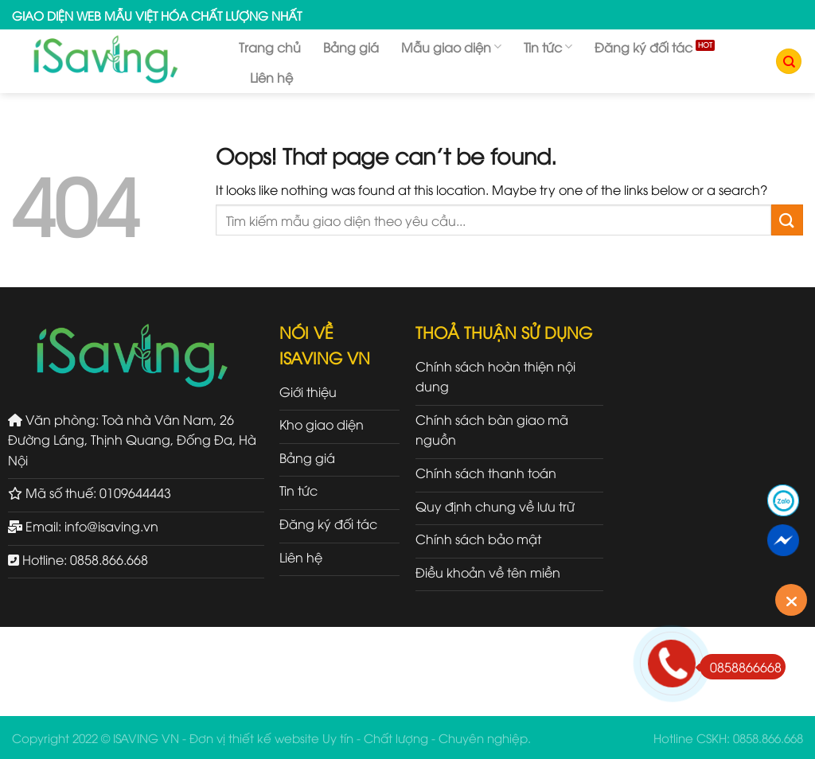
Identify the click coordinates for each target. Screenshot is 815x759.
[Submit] (787, 219)
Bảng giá (351, 47)
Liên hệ (271, 77)
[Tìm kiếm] (788, 62)
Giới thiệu (308, 391)
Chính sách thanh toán (485, 472)
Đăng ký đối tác (643, 47)
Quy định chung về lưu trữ (495, 506)
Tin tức (548, 47)
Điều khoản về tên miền (487, 572)
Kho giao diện (321, 424)
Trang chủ (270, 47)
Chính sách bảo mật (478, 538)
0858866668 (741, 666)
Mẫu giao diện (451, 47)
